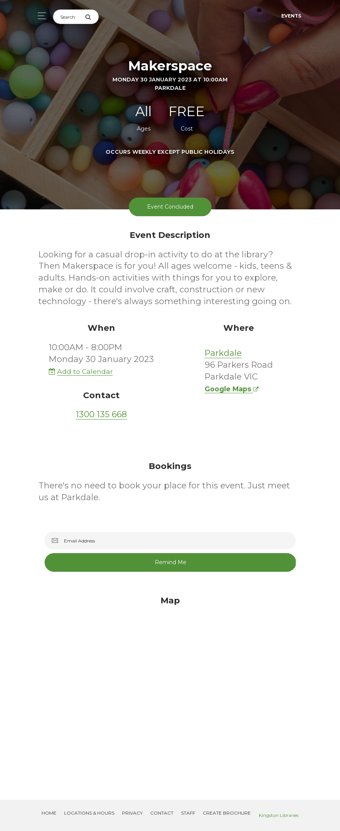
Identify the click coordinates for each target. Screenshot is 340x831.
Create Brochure (227, 813)
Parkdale (223, 353)
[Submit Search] (92, 17)
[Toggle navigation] (40, 16)
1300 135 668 (101, 414)
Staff (188, 813)
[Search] (69, 17)
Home (49, 813)
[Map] (170, 688)
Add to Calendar (81, 371)
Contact (161, 813)
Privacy (132, 813)
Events (291, 16)
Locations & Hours (89, 813)
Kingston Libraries (278, 815)
